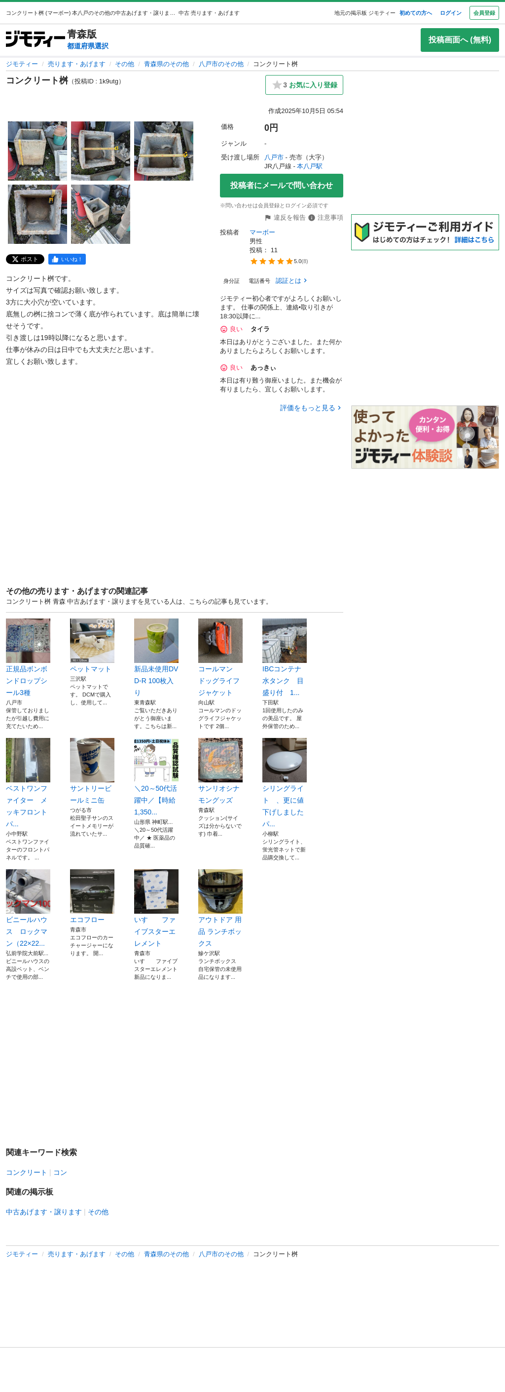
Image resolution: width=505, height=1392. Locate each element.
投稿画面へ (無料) (460, 40)
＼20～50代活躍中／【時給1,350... (156, 777)
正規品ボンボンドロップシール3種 (28, 657)
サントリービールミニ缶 (92, 771)
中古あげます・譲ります (44, 1212)
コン (60, 1172)
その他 (124, 64)
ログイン (451, 13)
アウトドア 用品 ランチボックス (220, 908)
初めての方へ (415, 13)
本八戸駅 (310, 166)
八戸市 (274, 157)
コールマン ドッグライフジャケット (220, 657)
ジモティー (22, 64)
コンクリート (26, 1172)
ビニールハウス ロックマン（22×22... (28, 908)
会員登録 (484, 13)
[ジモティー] (35, 40)
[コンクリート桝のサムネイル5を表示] (100, 214)
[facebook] (67, 259)
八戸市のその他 (221, 64)
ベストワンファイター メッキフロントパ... (28, 783)
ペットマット (92, 646)
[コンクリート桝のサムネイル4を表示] (37, 214)
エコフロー (92, 896)
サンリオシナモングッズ (220, 771)
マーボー (262, 232)
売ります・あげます (77, 64)
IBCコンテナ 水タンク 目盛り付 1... (284, 657)
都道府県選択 (87, 46)
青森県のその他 (166, 64)
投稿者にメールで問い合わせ (281, 185)
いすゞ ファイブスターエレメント (156, 908)
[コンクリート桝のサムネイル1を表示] (37, 151)
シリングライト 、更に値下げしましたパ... (284, 783)
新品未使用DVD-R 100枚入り (156, 657)
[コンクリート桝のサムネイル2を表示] (100, 151)
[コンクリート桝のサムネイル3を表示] (163, 151)
